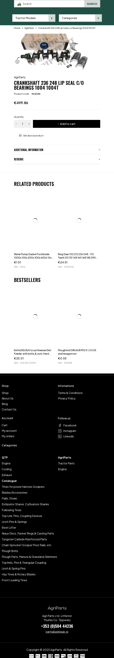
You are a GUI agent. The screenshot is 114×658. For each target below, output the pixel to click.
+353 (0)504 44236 (57, 626)
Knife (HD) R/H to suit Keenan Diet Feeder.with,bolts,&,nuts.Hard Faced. (32, 354)
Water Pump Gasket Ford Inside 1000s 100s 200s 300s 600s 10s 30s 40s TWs (32, 258)
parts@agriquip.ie (57, 631)
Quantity (19, 116)
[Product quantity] (22, 124)
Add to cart (67, 124)
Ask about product (33, 135)
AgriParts (20, 77)
